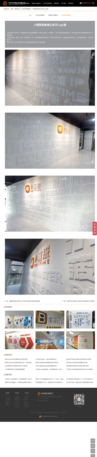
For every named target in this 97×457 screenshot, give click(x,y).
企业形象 (7, 399)
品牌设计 (7, 404)
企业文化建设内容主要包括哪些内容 (46, 366)
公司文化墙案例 (40, 15)
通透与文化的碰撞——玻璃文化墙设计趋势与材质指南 (21, 382)
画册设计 (26, 402)
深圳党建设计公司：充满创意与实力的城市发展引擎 (51, 382)
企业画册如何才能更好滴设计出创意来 (16, 366)
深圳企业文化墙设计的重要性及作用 (76, 362)
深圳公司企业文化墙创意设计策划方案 (16, 359)
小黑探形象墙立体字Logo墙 (40, 9)
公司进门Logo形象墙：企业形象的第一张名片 (49, 369)
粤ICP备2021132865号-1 (60, 412)
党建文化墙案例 (53, 15)
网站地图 (17, 406)
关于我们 (17, 402)
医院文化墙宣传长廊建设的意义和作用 (47, 362)
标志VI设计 (27, 406)
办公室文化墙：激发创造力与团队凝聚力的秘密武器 (81, 382)
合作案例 (17, 397)
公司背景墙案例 (26, 9)
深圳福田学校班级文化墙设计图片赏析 (77, 366)
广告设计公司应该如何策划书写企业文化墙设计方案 (81, 369)
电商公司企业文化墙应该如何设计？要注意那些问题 (20, 362)
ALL (30, 15)
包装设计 (26, 404)
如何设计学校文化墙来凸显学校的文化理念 (78, 359)
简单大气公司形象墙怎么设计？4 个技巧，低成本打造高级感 (53, 379)
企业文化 (7, 397)
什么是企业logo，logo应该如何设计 (46, 359)
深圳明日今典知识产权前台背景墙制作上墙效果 (81, 301)
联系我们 (17, 404)
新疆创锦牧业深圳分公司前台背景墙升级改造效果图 (24, 301)
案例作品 (17, 9)
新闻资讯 (17, 399)
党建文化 (7, 402)
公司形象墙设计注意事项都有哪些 (15, 369)
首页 (17, 3)
